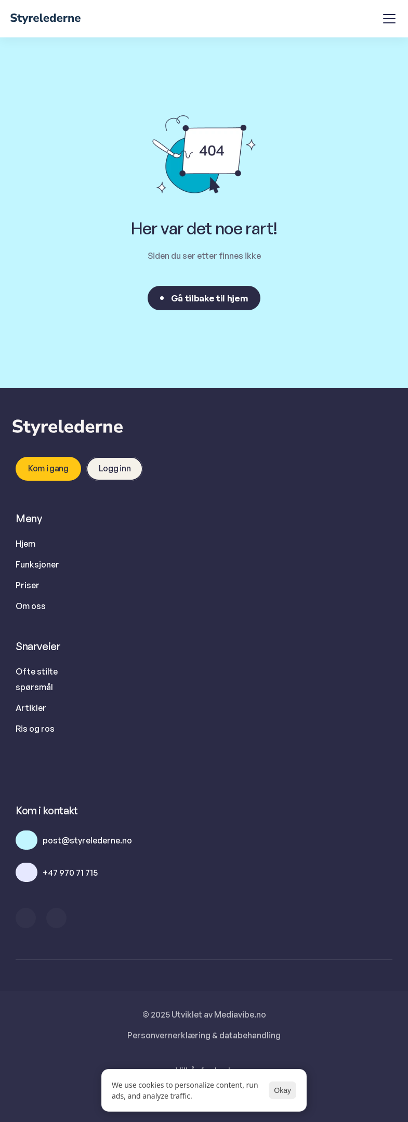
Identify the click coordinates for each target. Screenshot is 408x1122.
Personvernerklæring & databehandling (204, 1035)
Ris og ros (35, 728)
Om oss (31, 606)
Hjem (25, 543)
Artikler (31, 708)
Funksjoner (37, 564)
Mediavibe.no (240, 1014)
